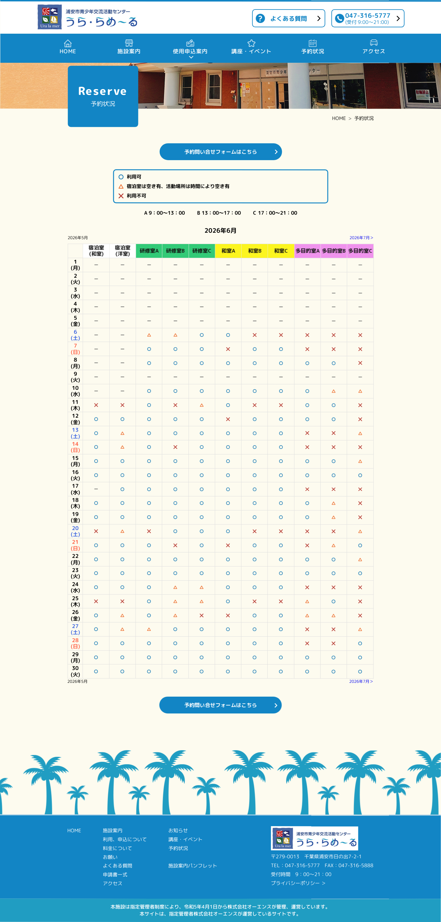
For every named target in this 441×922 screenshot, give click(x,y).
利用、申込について (125, 839)
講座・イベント (185, 839)
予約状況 (364, 118)
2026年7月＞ (361, 237)
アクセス (112, 883)
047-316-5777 (368, 18)
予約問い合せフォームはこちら (220, 151)
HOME (339, 118)
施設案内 (112, 830)
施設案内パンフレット (192, 865)
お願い (110, 856)
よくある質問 (288, 18)
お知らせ (178, 830)
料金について (117, 848)
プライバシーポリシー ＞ (298, 883)
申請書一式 (115, 874)
